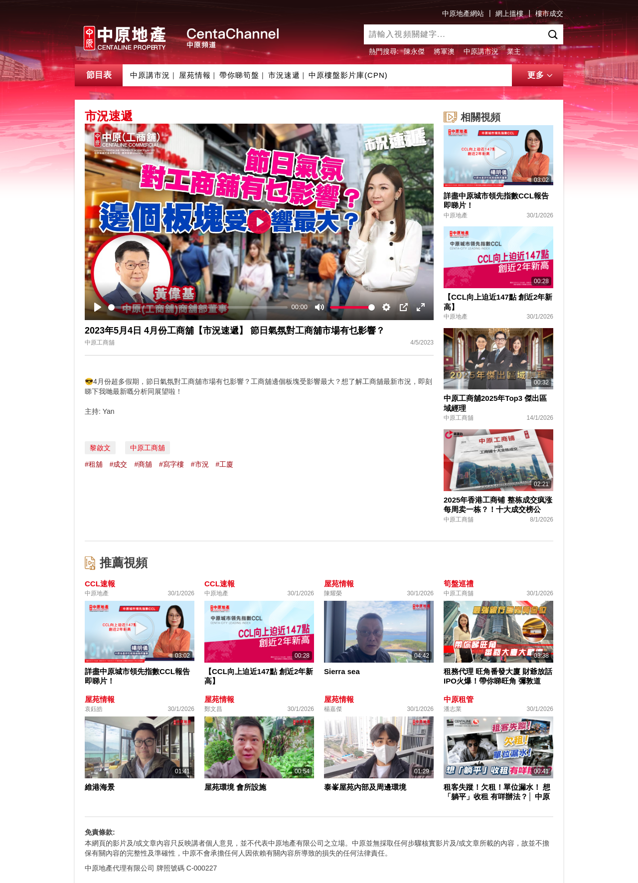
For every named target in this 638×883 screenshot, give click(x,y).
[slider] (198, 307)
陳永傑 (414, 51)
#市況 (200, 464)
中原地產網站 (463, 13)
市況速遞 (284, 75)
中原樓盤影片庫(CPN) (348, 75)
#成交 (119, 464)
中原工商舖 (147, 448)
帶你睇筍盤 (239, 75)
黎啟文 (100, 448)
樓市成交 (549, 13)
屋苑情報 (195, 75)
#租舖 (94, 464)
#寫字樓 (171, 464)
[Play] (98, 307)
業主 (514, 51)
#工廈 (224, 464)
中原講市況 (481, 51)
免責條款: (100, 832)
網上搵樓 (509, 13)
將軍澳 (444, 51)
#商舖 (143, 464)
